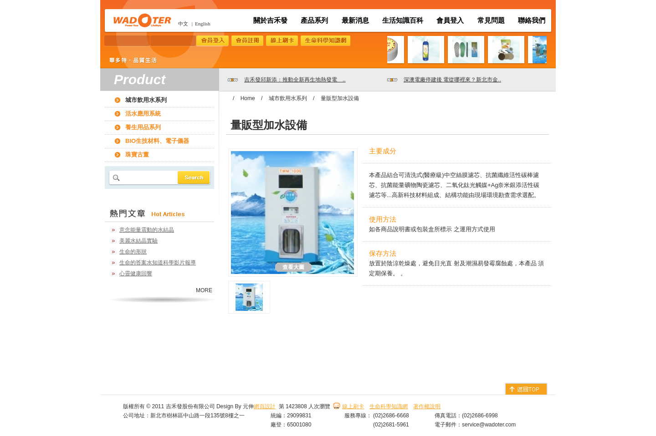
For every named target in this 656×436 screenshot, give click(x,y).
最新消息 (355, 20)
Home (248, 98)
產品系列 (314, 20)
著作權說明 (427, 406)
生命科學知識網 (388, 406)
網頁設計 (265, 406)
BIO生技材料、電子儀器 (157, 140)
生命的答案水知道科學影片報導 (157, 262)
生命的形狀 (133, 251)
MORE (204, 290)
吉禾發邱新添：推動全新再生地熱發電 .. (295, 79)
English (202, 23)
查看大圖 (293, 267)
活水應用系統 (143, 113)
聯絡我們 (531, 20)
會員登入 (450, 20)
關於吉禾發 (270, 20)
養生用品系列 (143, 127)
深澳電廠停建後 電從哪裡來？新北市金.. (452, 79)
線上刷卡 (353, 406)
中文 (183, 23)
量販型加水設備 (340, 98)
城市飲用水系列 (146, 99)
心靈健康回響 (135, 273)
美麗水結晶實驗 (138, 241)
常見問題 (491, 20)
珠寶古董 (137, 154)
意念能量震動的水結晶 (146, 230)
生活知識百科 (402, 20)
